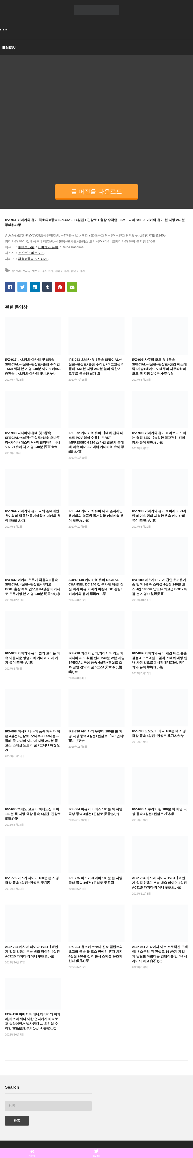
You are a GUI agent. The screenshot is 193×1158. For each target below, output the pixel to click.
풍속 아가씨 (77, 270)
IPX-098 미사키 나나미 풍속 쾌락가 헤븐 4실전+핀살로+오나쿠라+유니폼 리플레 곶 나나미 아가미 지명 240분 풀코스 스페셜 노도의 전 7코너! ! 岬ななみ (32, 740)
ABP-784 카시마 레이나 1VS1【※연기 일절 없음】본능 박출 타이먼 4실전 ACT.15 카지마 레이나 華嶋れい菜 (159, 882)
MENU (8, 47)
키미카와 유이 (48, 247)
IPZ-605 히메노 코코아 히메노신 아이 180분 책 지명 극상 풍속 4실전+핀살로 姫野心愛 (33, 813)
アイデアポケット (31, 253)
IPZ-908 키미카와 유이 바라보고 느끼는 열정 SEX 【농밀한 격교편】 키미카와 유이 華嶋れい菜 (159, 437)
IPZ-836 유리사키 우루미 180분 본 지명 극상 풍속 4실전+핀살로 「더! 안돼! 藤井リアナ (96, 736)
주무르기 (47, 270)
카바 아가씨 (62, 270)
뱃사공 (26, 270)
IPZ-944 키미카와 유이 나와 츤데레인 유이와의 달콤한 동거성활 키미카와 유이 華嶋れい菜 (32, 515)
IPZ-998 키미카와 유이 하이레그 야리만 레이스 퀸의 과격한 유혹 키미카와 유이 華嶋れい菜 (159, 515)
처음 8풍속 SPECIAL (33, 259)
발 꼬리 (16, 270)
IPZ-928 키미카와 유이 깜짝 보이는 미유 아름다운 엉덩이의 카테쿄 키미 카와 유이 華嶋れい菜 (32, 658)
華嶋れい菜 (26, 247)
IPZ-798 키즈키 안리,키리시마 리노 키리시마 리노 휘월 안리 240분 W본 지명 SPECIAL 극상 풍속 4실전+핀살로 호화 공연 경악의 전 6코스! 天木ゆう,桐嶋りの (96, 662)
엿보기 (36, 270)
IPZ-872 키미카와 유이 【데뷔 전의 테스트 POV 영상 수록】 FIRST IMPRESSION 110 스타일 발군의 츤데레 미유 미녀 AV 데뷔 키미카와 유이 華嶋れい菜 (96, 442)
